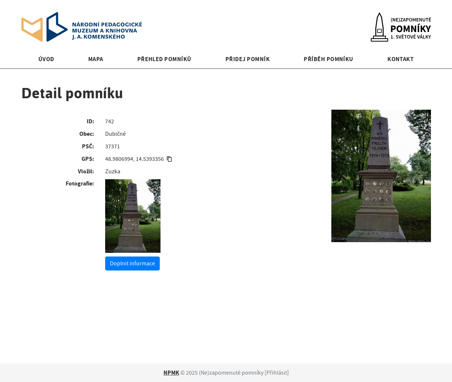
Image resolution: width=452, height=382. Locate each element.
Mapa (95, 59)
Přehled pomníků (164, 59)
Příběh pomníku (328, 59)
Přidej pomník (247, 59)
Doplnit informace (132, 263)
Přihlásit (276, 372)
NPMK (171, 372)
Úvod (46, 59)
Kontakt (400, 59)
